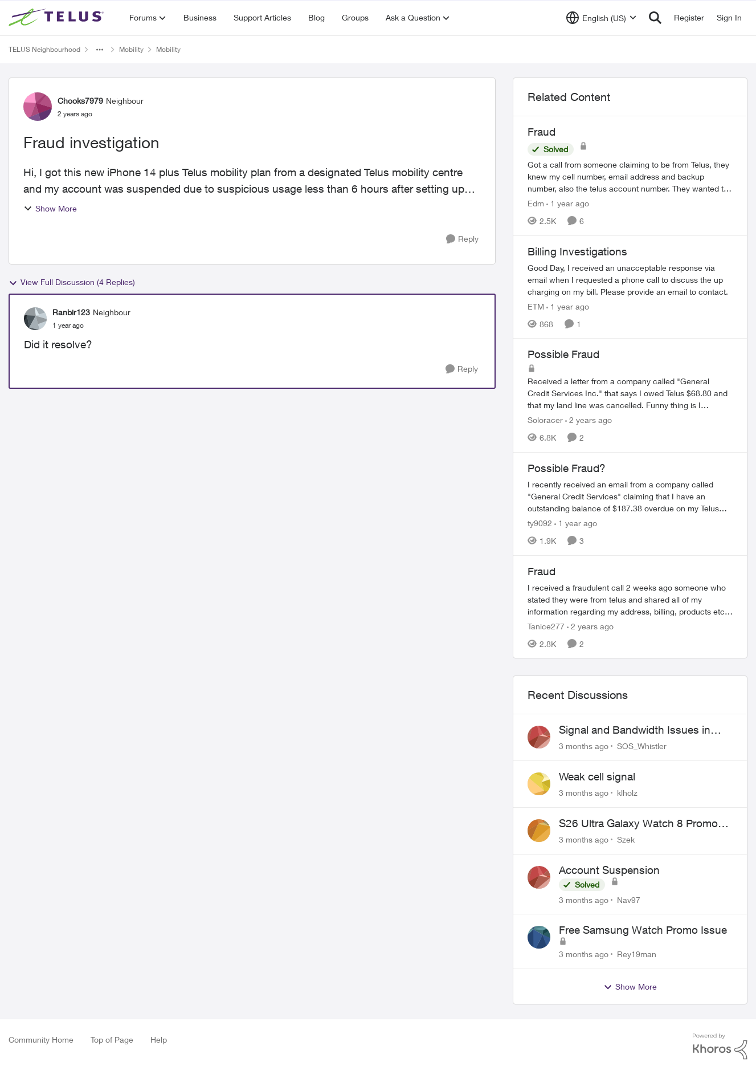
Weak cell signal (597, 776)
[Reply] (462, 239)
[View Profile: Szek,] (539, 830)
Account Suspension (609, 870)
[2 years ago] (588, 420)
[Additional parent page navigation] (100, 50)
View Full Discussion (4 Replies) (72, 282)
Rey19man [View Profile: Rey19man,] (636, 954)
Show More (50, 208)
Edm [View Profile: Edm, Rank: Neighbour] (536, 203)
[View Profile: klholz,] (539, 783)
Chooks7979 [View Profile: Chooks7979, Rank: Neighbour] (80, 100)
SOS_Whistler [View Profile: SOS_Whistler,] (642, 746)
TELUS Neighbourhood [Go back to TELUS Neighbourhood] (44, 49)
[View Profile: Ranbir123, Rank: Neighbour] (35, 318)
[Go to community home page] (58, 18)
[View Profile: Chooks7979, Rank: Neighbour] (37, 106)
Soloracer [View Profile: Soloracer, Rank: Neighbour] (545, 420)
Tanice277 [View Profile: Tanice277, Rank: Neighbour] (546, 625)
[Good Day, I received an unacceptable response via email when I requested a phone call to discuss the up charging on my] (630, 279)
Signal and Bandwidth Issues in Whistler (634, 730)
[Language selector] (601, 17)
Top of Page (112, 1039)
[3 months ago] (583, 746)
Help (158, 1039)
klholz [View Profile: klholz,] (627, 793)
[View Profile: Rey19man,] (539, 937)
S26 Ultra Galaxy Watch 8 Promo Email (638, 824)
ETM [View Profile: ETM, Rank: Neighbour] (536, 306)
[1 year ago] (567, 203)
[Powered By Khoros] (720, 1047)
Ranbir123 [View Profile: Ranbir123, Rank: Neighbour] (71, 312)
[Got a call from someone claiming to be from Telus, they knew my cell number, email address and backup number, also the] (630, 176)
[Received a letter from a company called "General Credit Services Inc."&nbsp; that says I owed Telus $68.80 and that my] (630, 393)
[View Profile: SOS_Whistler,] (539, 737)
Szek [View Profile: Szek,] (626, 839)
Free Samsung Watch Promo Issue (643, 930)
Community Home (41, 1039)
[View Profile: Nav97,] (539, 877)
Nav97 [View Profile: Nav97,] (628, 899)
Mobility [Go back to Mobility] (131, 49)
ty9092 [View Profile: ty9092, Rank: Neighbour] (540, 523)
